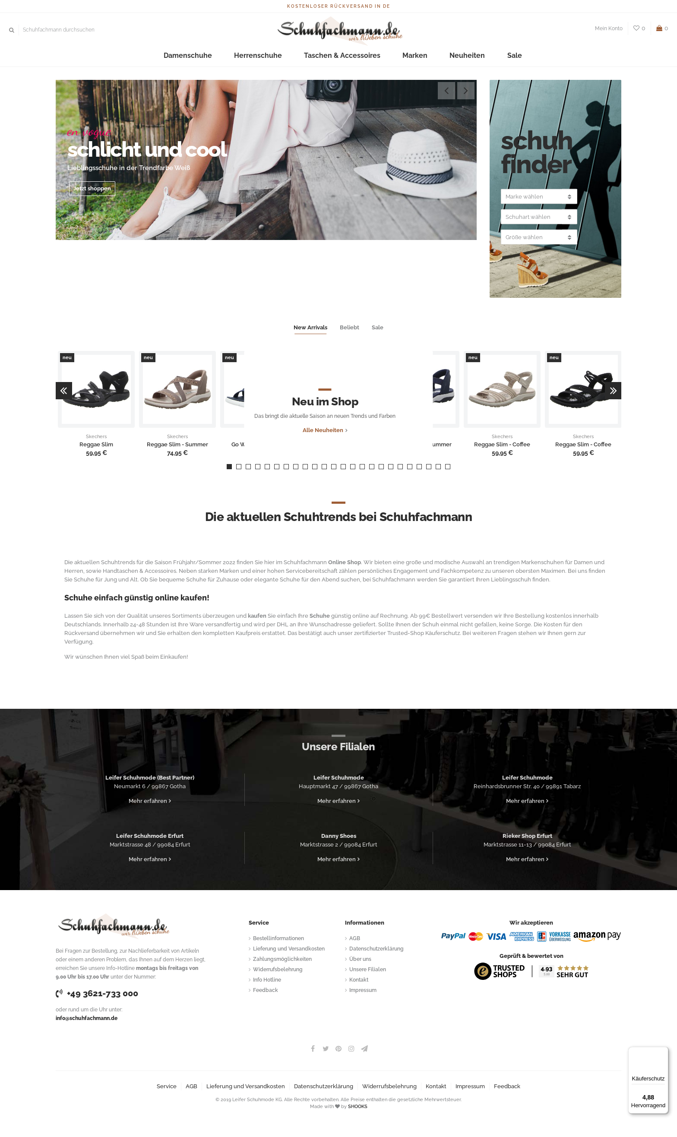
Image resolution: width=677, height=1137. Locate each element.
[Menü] (663, 1052)
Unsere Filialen (367, 969)
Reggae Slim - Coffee (502, 445)
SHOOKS (357, 1106)
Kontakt (358, 980)
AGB (354, 938)
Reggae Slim (96, 445)
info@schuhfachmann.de (86, 1018)
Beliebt (349, 327)
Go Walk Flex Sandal (258, 445)
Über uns (360, 959)
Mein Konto (609, 28)
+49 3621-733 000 (97, 993)
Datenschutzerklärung (376, 949)
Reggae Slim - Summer (177, 445)
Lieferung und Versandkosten (289, 949)
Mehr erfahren (148, 801)
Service (167, 1086)
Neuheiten (432, 56)
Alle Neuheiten (336, 444)
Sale (465, 56)
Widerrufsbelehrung (278, 969)
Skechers (96, 436)
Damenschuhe (225, 56)
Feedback (265, 990)
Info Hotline (267, 980)
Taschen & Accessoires (340, 56)
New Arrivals (310, 327)
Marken (394, 56)
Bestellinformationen (278, 938)
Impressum (362, 990)
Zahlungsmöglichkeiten (282, 959)
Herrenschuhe (277, 56)
